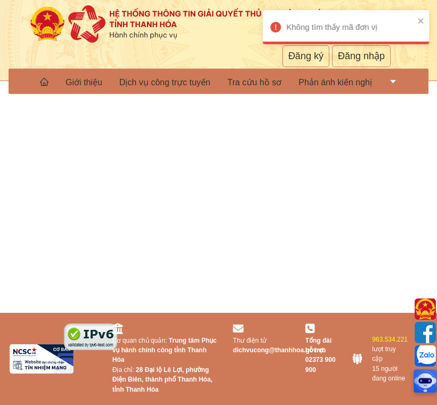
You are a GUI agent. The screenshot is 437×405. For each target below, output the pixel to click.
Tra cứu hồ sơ (255, 81)
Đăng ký (305, 56)
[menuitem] (44, 81)
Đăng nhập (361, 56)
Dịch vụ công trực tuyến (165, 81)
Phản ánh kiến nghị (335, 81)
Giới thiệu (84, 81)
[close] (412, 20)
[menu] (218, 81)
